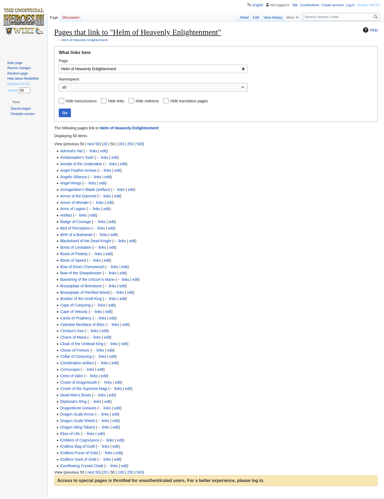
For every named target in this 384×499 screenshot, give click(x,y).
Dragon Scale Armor (77, 414)
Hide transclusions (81, 101)
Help (370, 30)
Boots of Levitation (75, 247)
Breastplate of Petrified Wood (84, 292)
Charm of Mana (73, 337)
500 (139, 144)
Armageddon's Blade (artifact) (85, 189)
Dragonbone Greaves (78, 408)
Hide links (116, 101)
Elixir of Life (70, 433)
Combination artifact (77, 363)
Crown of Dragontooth (78, 382)
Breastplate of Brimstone (80, 286)
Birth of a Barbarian (76, 234)
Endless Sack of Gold (78, 459)
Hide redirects (147, 101)
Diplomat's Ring (73, 401)
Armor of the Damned (78, 196)
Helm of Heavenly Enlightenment (84, 40)
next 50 (93, 144)
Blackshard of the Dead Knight (85, 241)
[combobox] (153, 69)
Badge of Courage (75, 222)
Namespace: (69, 79)
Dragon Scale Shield (77, 421)
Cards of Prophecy (75, 318)
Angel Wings (70, 183)
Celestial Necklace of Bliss (82, 324)
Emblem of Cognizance (79, 440)
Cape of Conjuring (75, 305)
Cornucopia (70, 369)
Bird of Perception (75, 228)
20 (105, 144)
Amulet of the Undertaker (81, 164)
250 (130, 144)
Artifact (66, 215)
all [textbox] (64, 87)
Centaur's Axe (72, 331)
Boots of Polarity (74, 254)
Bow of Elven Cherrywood (82, 267)
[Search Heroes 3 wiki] (341, 17)
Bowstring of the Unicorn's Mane (87, 279)
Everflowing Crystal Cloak (81, 466)
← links (91, 151)
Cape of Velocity (73, 311)
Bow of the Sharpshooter (81, 273)
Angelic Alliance (73, 177)
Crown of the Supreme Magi (83, 388)
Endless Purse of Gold (79, 453)
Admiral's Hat (71, 151)
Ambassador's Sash (77, 157)
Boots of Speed (73, 260)
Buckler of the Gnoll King (81, 298)
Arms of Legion (72, 209)
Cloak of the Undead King (81, 344)
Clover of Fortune (74, 350)
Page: (64, 61)
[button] (16, 102)
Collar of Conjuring (75, 356)
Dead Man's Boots (75, 395)
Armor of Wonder (74, 202)
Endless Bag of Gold (77, 446)
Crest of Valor (71, 376)
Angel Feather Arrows (78, 170)
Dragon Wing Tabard (77, 427)
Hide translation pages (189, 101)
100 (121, 144)
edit (103, 151)
